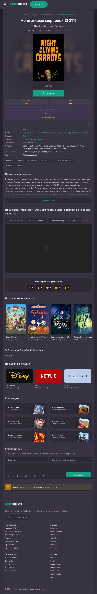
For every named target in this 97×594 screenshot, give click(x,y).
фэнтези (65, 133)
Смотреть (50, 93)
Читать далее (48, 200)
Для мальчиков (11, 571)
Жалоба (87, 220)
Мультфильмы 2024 (13, 531)
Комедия (9, 161)
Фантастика (32, 161)
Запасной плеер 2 (58, 220)
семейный (83, 133)
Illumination (55, 567)
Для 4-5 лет (10, 564)
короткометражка (42, 133)
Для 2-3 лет (10, 561)
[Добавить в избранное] (90, 123)
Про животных (11, 548)
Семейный (54, 538)
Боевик (53, 548)
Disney (53, 557)
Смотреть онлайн (15, 220)
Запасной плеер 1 (36, 220)
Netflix (53, 577)
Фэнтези (44, 161)
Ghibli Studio (55, 574)
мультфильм (28, 133)
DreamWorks (55, 564)
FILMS (18, 4)
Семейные (21, 161)
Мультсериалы (11, 535)
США (25, 136)
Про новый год (11, 541)
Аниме (8, 538)
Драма (53, 541)
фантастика (56, 133)
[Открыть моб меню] (5, 4)
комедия (74, 133)
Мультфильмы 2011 (65, 161)
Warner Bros (55, 571)
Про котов (9, 544)
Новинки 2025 (11, 528)
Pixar (52, 561)
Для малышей (11, 557)
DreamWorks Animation (32, 139)
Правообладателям (16, 517)
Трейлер (48, 86)
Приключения (56, 531)
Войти (37, 4)
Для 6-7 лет (10, 567)
